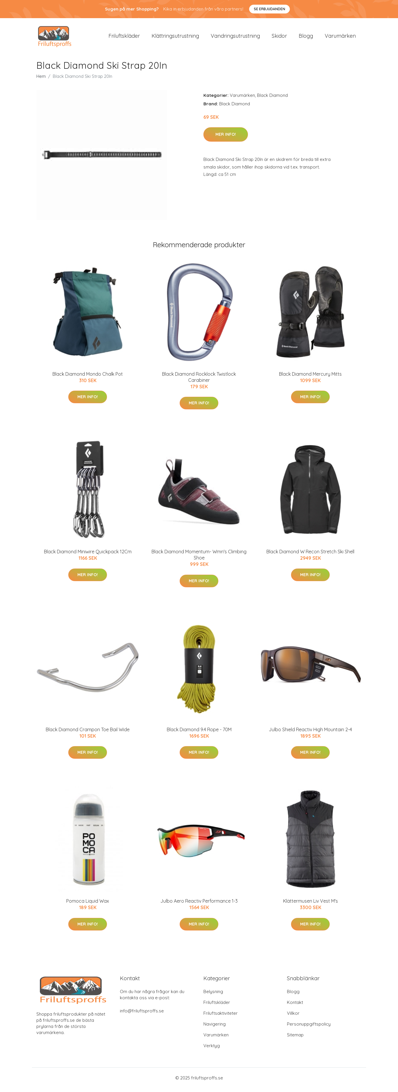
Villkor (293, 1017)
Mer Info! (225, 138)
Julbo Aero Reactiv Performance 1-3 (199, 905)
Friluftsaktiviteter (220, 1017)
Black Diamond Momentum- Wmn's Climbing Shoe (199, 559)
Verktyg (211, 1049)
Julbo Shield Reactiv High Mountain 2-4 (310, 733)
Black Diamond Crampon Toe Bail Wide (88, 733)
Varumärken (340, 38)
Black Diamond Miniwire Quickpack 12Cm (88, 556)
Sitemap (295, 1039)
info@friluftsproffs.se (142, 1015)
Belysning (213, 995)
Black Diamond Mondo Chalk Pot (87, 378)
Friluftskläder (124, 38)
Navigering (214, 1028)
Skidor (279, 38)
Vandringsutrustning (235, 38)
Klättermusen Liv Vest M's (310, 905)
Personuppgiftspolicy (309, 1028)
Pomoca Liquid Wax (87, 905)
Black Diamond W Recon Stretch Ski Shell (310, 556)
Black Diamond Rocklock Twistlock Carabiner (199, 381)
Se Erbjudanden (269, 9)
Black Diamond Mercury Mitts (310, 378)
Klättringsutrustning (175, 38)
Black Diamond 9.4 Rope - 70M (199, 733)
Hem (41, 80)
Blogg (306, 38)
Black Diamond (272, 99)
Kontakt (295, 1006)
